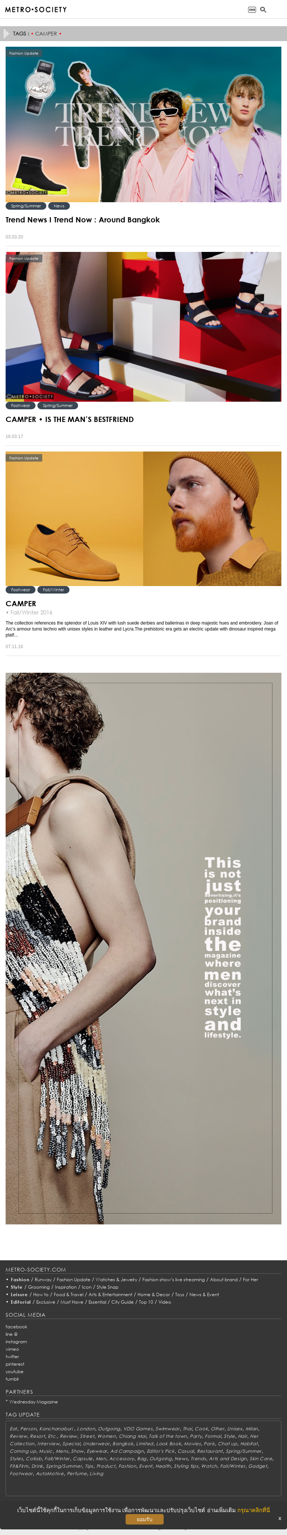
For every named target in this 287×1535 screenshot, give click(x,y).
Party (196, 1436)
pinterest (15, 1364)
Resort (37, 1436)
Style (17, 1287)
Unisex (234, 1428)
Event (145, 1466)
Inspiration (66, 1287)
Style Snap (107, 1287)
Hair (242, 1436)
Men (101, 1458)
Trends (198, 1458)
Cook (201, 1428)
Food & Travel (68, 1294)
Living (96, 1473)
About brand (224, 1279)
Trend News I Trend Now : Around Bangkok (83, 219)
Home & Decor (154, 1294)
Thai (187, 1428)
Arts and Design (228, 1458)
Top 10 (146, 1302)
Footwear (20, 405)
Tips (89, 1466)
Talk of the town (168, 1436)
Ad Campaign (127, 1451)
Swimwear (167, 1428)
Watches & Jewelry (116, 1279)
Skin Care (261, 1458)
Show (77, 1451)
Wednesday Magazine (33, 1402)
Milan (252, 1428)
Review (18, 1436)
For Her (250, 1279)
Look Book (168, 1443)
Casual (186, 1451)
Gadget (257, 1466)
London (86, 1428)
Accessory (121, 1458)
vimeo (12, 1349)
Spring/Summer (26, 205)
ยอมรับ (144, 1519)
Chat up (227, 1443)
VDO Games (137, 1428)
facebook (16, 1326)
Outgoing (109, 1428)
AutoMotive (50, 1473)
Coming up (23, 1451)
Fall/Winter (53, 589)
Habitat (249, 1443)
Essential (97, 1302)
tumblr (12, 1379)
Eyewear (97, 1451)
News (59, 205)
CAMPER (21, 603)
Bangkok (122, 1443)
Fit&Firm (19, 1466)
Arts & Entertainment (110, 1294)
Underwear (96, 1443)
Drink (37, 1466)
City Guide (122, 1302)
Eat (13, 1428)
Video (164, 1302)
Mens (62, 1451)
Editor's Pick (161, 1451)
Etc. (52, 1436)
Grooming (39, 1287)
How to (41, 1294)
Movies (192, 1443)
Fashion (20, 1279)
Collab (33, 1458)
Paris (209, 1443)
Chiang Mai (132, 1436)
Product (105, 1466)
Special (71, 1443)
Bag (141, 1458)
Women (106, 1436)
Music (46, 1451)
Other (218, 1428)
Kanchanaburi (56, 1428)
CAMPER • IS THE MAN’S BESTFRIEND (70, 418)
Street (87, 1436)
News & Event (204, 1294)
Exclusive (45, 1302)
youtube (15, 1371)
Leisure (19, 1294)
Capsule (83, 1458)
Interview (48, 1443)
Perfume (77, 1473)
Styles (16, 1458)
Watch (209, 1466)
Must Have (72, 1302)
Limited (144, 1443)
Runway (43, 1279)
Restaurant (210, 1451)
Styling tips (186, 1466)
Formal (213, 1436)
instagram (16, 1341)
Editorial (21, 1302)
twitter (12, 1356)
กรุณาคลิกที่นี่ (253, 1510)
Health (163, 1466)
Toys (179, 1294)
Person (28, 1428)
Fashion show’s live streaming (173, 1279)
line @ (12, 1334)
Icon (87, 1287)
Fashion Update (73, 1279)
